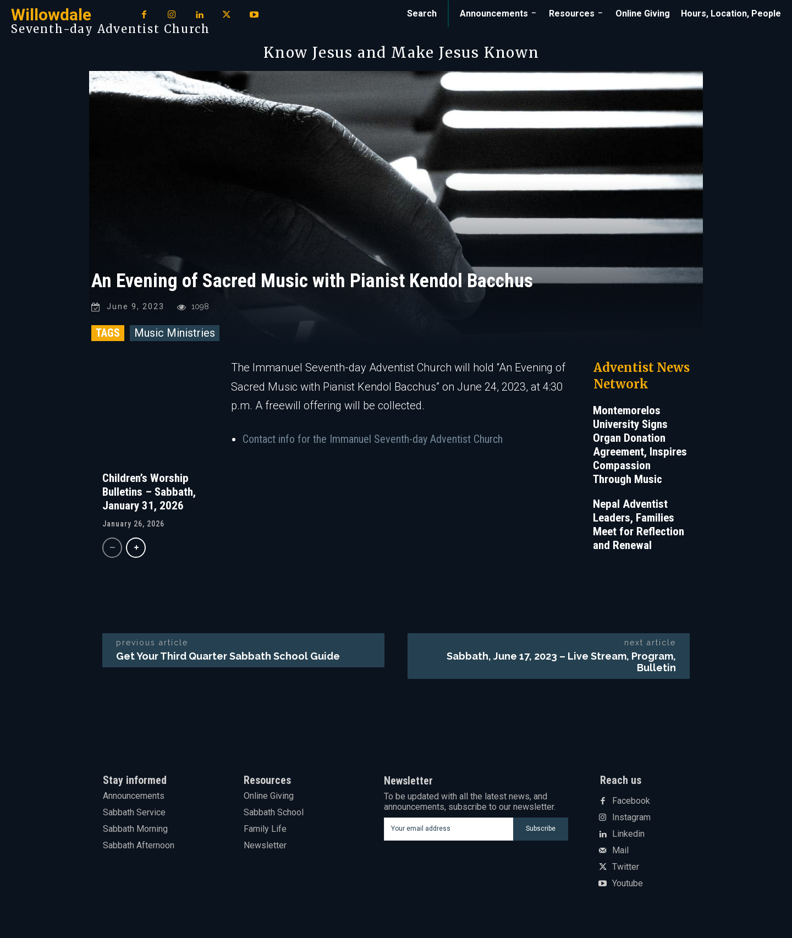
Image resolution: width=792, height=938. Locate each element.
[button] (422, 13)
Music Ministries (174, 334)
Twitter (625, 869)
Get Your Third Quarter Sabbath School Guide (228, 657)
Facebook (631, 803)
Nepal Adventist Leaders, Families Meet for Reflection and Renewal (638, 526)
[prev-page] (112, 549)
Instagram (631, 819)
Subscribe (541, 831)
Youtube (627, 885)
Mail (620, 852)
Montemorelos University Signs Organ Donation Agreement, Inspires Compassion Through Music (640, 446)
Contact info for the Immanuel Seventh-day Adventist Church (373, 440)
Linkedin (628, 836)
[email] (448, 830)
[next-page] (136, 549)
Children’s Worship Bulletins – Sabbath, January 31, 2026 (149, 493)
